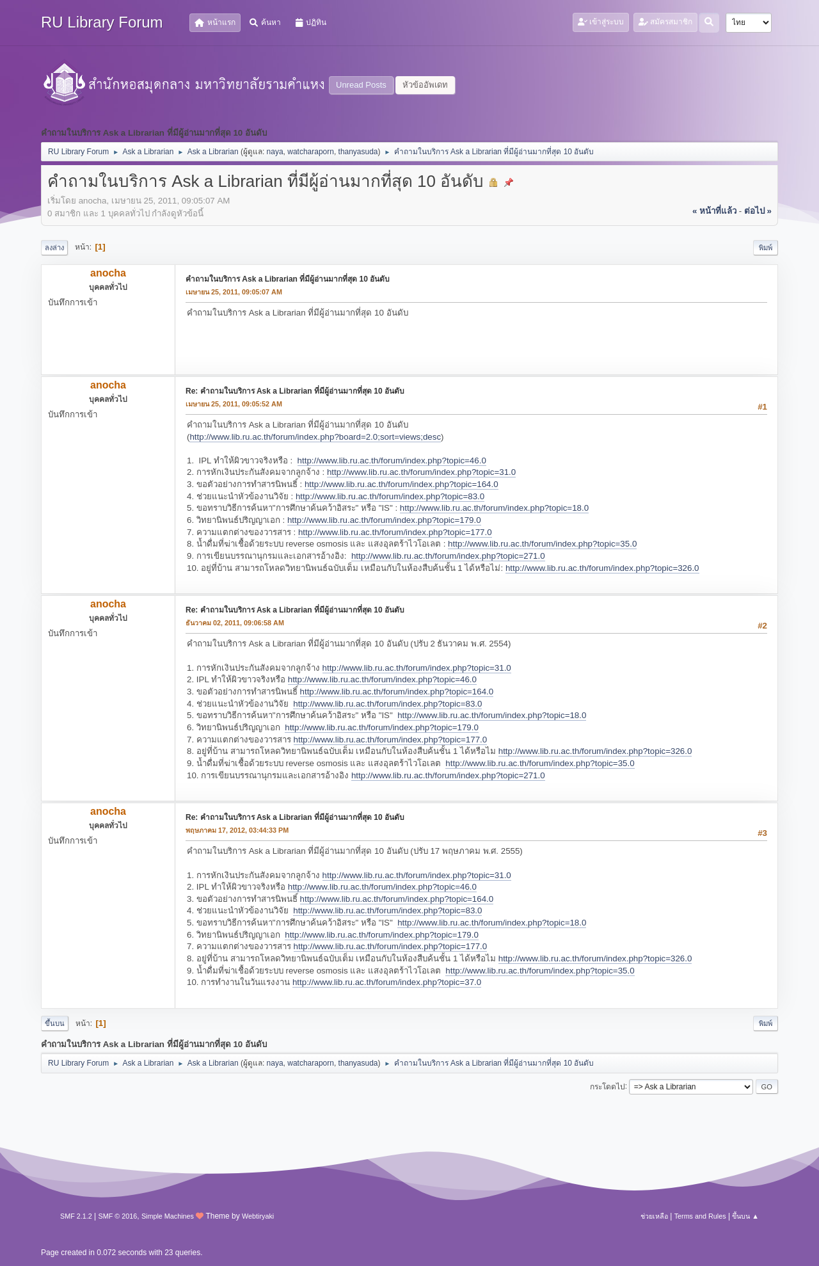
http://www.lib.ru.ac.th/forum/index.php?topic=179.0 (384, 520)
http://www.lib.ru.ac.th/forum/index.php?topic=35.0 (542, 544)
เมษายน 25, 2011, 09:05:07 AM (234, 292)
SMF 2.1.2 (76, 1216)
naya (275, 151)
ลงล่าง (54, 248)
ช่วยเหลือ (654, 1216)
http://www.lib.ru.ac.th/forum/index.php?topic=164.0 (401, 484)
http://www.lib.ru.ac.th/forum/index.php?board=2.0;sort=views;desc (315, 437)
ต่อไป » (758, 211)
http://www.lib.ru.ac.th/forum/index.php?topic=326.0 (602, 568)
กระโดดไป (607, 1086)
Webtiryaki (258, 1216)
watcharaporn (310, 151)
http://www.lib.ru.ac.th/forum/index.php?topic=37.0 (386, 982)
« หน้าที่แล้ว (714, 211)
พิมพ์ (765, 248)
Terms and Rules (700, 1216)
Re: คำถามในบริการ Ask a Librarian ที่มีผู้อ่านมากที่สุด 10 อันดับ (295, 391)
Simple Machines (167, 1216)
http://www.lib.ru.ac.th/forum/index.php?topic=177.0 (395, 532)
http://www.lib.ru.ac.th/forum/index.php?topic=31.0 (421, 472)
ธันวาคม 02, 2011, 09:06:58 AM (235, 623)
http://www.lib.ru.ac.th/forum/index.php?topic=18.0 (494, 508)
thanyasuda (358, 151)
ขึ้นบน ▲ (745, 1216)
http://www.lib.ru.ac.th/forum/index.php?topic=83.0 (390, 496)
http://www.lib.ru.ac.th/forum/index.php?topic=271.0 (448, 556)
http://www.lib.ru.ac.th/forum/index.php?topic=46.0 (392, 460)
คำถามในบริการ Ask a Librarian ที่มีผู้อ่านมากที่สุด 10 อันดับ (288, 279)
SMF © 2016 (118, 1216)
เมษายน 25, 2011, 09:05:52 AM (234, 404)
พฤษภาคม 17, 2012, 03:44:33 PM (237, 830)
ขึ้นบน (55, 1023)
